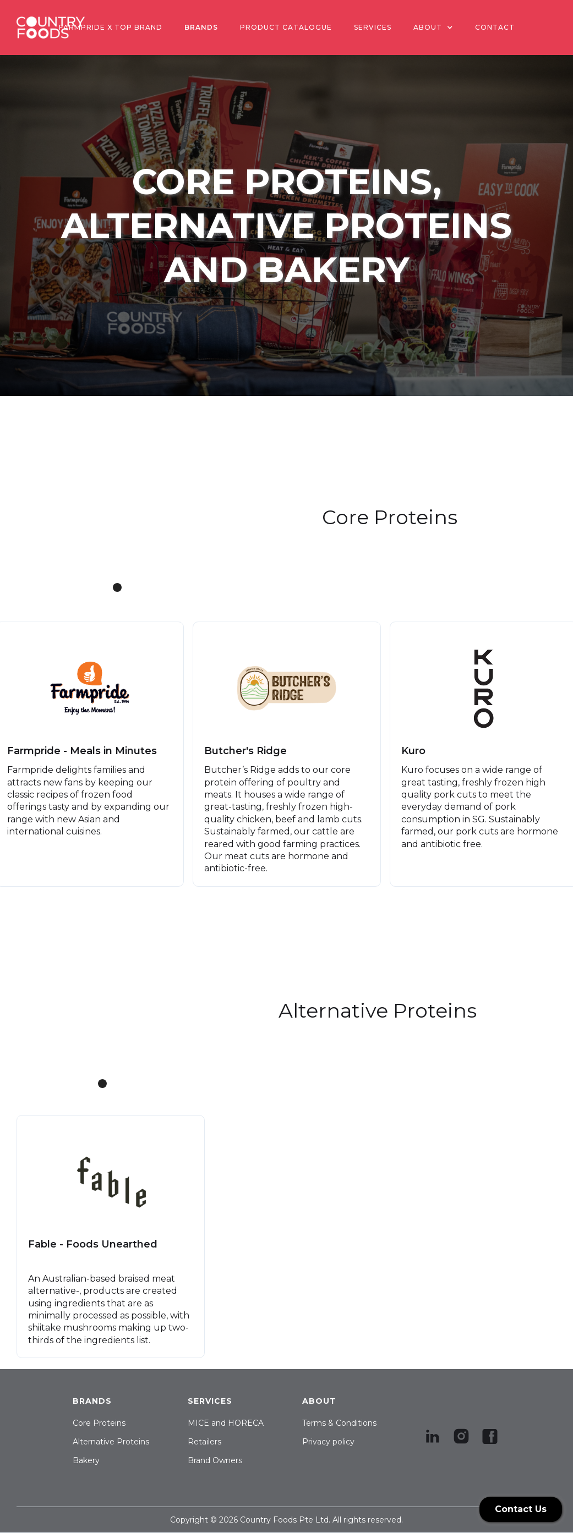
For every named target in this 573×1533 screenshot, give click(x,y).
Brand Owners (215, 1460)
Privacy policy (328, 1441)
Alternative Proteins (111, 1441)
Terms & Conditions (339, 1423)
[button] (433, 27)
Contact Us (521, 1509)
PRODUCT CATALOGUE (286, 27)
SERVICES (372, 27)
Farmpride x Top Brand (110, 27)
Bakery (86, 1460)
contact (495, 27)
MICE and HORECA (226, 1423)
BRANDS (201, 27)
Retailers (204, 1441)
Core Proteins (99, 1423)
